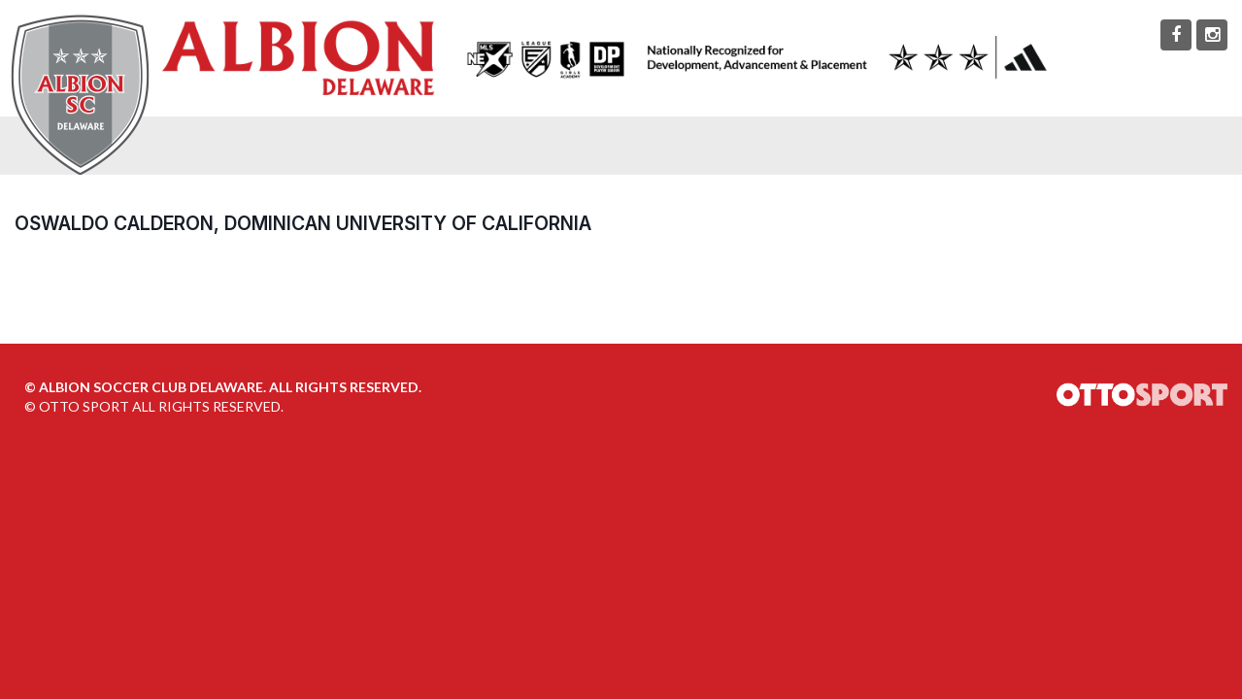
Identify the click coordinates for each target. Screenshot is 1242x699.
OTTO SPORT (84, 406)
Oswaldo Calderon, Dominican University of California (303, 223)
